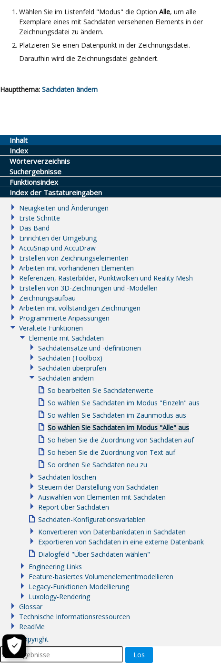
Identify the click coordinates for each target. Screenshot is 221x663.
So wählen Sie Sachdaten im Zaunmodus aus (117, 415)
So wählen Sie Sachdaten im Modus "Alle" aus (118, 427)
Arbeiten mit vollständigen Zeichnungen (80, 307)
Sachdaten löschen (67, 477)
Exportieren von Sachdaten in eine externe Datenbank (121, 541)
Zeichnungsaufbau (47, 297)
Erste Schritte (39, 217)
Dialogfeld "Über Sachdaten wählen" (94, 554)
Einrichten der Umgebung (58, 237)
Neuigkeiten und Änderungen (64, 207)
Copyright (34, 638)
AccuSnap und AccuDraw (57, 247)
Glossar (30, 606)
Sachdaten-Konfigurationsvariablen (92, 519)
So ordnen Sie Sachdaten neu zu (97, 464)
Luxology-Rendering (59, 596)
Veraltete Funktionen (51, 327)
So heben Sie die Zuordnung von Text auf (111, 452)
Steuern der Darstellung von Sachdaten (98, 487)
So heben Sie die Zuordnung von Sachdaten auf (121, 439)
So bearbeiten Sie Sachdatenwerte (100, 390)
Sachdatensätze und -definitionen (89, 347)
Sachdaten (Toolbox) (70, 357)
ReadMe (32, 626)
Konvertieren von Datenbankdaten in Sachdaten (112, 531)
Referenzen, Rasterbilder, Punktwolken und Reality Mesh (106, 277)
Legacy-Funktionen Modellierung (79, 586)
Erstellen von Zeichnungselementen (74, 257)
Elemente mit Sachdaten (66, 337)
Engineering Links (55, 566)
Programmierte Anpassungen (64, 317)
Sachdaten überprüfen (72, 367)
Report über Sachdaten (73, 507)
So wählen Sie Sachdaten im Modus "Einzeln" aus (124, 402)
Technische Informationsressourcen (74, 616)
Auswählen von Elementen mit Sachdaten (102, 497)
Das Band (34, 227)
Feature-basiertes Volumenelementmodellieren (101, 576)
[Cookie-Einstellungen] (14, 646)
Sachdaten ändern (66, 377)
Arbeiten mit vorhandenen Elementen (76, 267)
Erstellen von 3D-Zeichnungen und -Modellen (88, 287)
